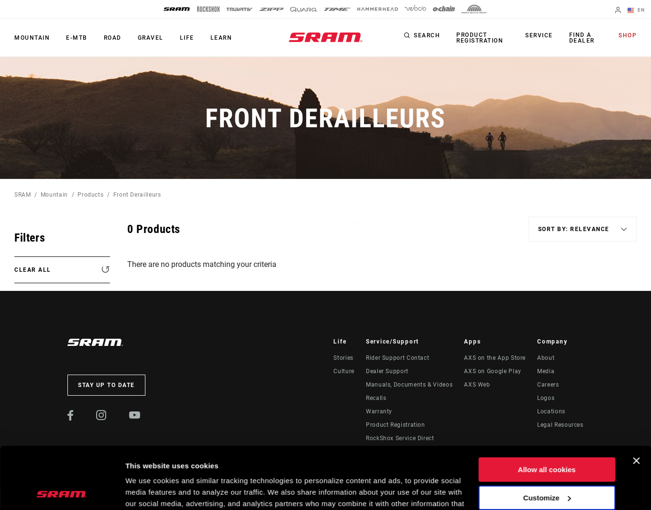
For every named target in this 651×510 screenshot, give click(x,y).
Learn (221, 37)
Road (112, 37)
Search (427, 35)
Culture (343, 371)
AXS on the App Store (495, 358)
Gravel (151, 37)
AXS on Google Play (492, 371)
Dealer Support (387, 371)
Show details (147, 491)
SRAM (22, 194)
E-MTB (77, 37)
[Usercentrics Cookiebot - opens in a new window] (62, 491)
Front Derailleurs (137, 194)
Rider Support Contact (397, 358)
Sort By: (354, 229)
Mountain (32, 37)
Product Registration (479, 38)
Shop (627, 35)
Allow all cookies (547, 408)
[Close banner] (636, 399)
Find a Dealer (582, 38)
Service (539, 35)
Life (187, 37)
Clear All (32, 269)
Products (90, 194)
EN (636, 10)
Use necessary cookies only (547, 464)
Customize (547, 436)
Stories (343, 358)
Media (545, 371)
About (545, 358)
